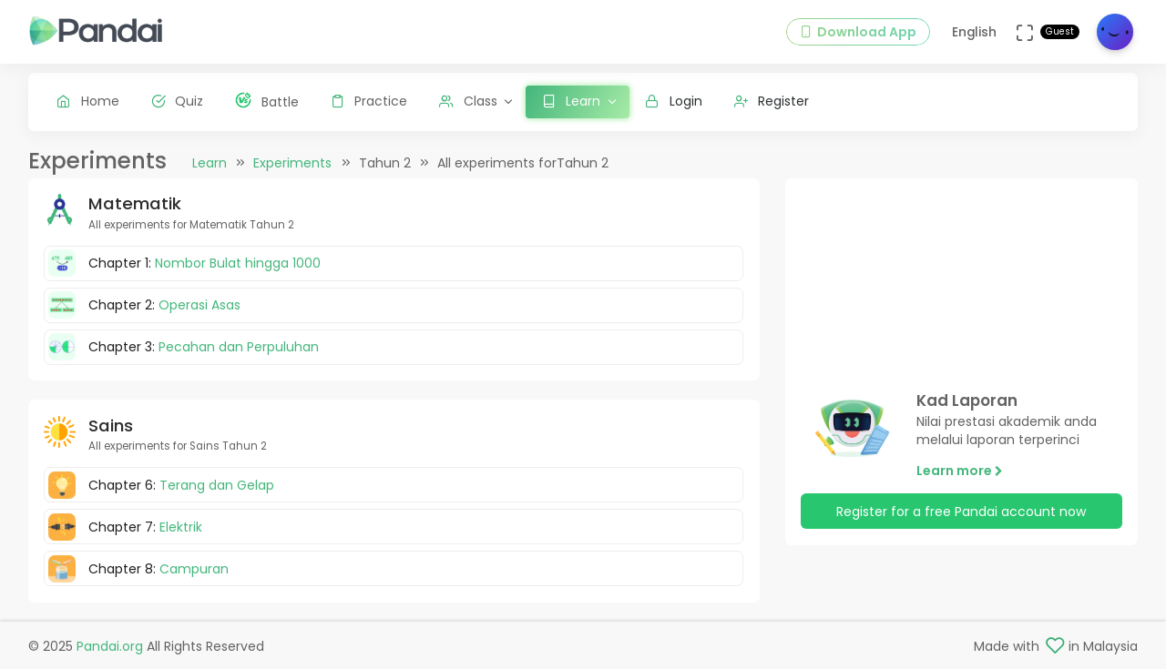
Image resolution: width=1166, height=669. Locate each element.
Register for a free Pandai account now (961, 511)
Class (468, 101)
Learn (209, 163)
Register (772, 101)
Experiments (292, 163)
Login (673, 101)
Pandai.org (110, 646)
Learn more (959, 470)
